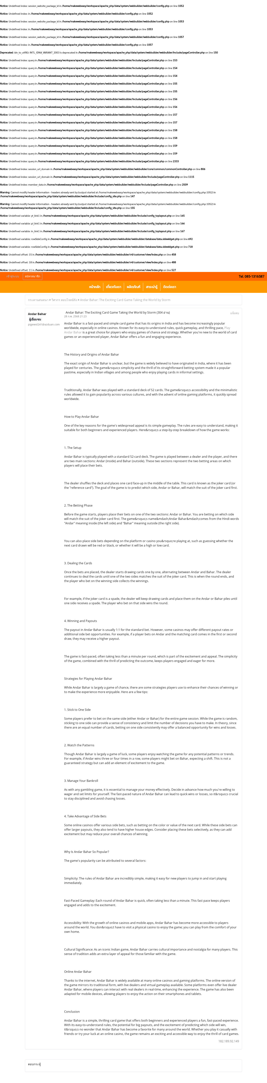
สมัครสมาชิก (32, 276)
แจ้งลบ (234, 313)
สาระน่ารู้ (151, 287)
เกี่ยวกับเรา (113, 287)
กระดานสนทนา (38, 300)
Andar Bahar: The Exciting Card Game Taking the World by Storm (125, 300)
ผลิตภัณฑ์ (133, 287)
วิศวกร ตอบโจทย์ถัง (64, 300)
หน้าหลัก (94, 287)
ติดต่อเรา (169, 287)
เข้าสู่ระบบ (12, 276)
